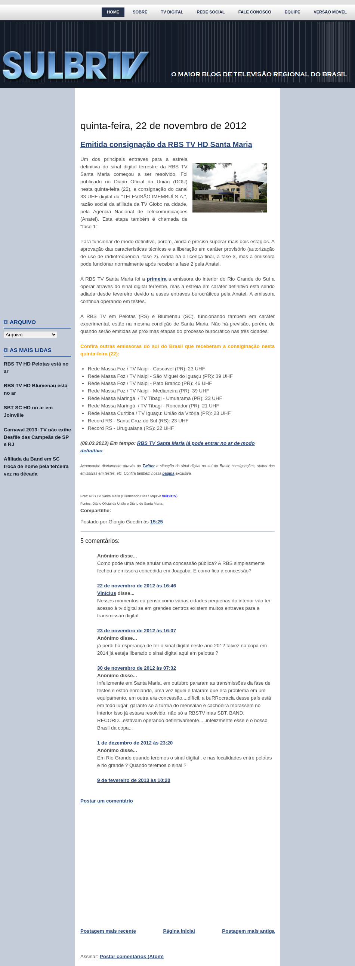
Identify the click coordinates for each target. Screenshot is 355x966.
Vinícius (106, 593)
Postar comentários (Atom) (132, 956)
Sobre (140, 12)
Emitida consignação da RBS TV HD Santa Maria (166, 144)
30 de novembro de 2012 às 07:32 (136, 668)
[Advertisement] (37, 200)
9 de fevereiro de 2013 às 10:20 (133, 780)
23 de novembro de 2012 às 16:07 (136, 630)
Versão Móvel (330, 12)
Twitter (149, 466)
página (169, 473)
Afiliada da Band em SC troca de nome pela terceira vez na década (36, 466)
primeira (157, 279)
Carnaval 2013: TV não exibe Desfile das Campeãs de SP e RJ (37, 437)
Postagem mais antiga (248, 931)
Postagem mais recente (108, 931)
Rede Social (211, 12)
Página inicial (179, 931)
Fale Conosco (254, 12)
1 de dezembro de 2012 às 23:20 (135, 743)
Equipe (292, 12)
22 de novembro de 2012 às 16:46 (136, 586)
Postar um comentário (106, 801)
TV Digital (172, 12)
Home (113, 12)
